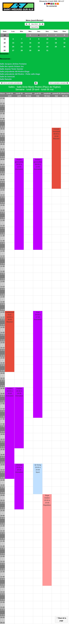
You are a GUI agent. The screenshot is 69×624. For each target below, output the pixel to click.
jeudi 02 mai (38, 95)
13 (13, 43)
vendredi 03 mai (47, 95)
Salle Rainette (6, 79)
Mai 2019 (34, 24)
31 (47, 50)
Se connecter (51, 6)
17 (47, 43)
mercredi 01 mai (28, 95)
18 (5, 35)
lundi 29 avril (9, 95)
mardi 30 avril (19, 95)
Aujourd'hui (34, 27)
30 (39, 50)
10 (47, 39)
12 (64, 39)
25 (56, 47)
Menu (34, 20)
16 (39, 43)
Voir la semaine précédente (11, 83)
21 (5, 47)
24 (47, 47)
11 (56, 39)
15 (30, 43)
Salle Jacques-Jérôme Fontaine (13, 64)
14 (22, 43)
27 (13, 50)
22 (30, 47)
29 (30, 50)
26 (64, 47)
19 (5, 39)
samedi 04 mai (56, 95)
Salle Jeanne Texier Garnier (11, 69)
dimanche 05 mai (65, 95)
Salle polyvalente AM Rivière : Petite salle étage (20, 74)
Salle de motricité (7, 77)
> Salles (3, 56)
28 (22, 50)
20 (5, 43)
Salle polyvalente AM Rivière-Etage (14, 71)
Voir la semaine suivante (58, 83)
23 (39, 47)
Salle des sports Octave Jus (12, 66)
